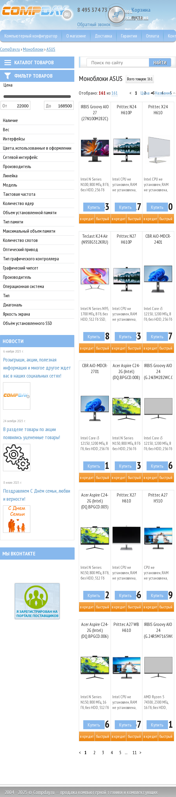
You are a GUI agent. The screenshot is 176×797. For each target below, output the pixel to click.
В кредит (87, 218)
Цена (145, 93)
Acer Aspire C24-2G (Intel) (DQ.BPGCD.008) (126, 371)
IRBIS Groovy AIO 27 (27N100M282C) (95, 112)
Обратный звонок (94, 24)
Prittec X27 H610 (126, 498)
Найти (159, 62)
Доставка (103, 36)
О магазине (76, 36)
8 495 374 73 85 (96, 10)
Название (163, 93)
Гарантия (129, 36)
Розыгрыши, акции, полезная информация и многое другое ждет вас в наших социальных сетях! (37, 367)
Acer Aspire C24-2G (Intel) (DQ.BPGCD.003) (95, 501)
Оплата (152, 36)
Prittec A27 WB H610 (126, 627)
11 (135, 752)
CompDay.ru (10, 49)
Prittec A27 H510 (158, 498)
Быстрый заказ (102, 219)
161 (114, 93)
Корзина (153, 13)
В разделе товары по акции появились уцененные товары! (31, 433)
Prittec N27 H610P (126, 239)
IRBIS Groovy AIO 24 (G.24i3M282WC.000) (158, 371)
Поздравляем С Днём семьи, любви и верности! (36, 494)
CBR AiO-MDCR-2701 (95, 368)
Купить (94, 207)
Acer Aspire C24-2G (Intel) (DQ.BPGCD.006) (95, 630)
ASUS (50, 49)
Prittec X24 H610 (158, 109)
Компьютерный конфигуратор (30, 36)
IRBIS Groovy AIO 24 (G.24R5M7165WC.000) (158, 630)
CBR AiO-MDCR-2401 (158, 239)
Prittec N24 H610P (126, 109)
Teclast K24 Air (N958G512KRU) (94, 239)
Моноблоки (33, 49)
